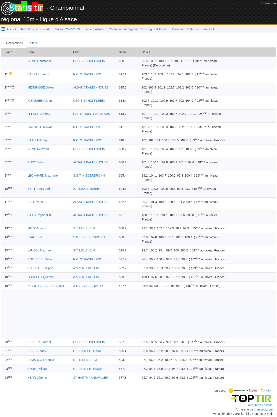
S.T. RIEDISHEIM (85, 360)
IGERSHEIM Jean (39, 100)
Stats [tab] (33, 43)
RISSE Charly (36, 351)
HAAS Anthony (37, 140)
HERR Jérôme (37, 377)
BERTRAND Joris (39, 188)
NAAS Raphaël (37, 215)
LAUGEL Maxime (39, 250)
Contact (266, 390)
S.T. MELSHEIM (84, 228)
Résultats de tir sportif (35, 29)
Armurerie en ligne (260, 405)
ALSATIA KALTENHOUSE (90, 87)
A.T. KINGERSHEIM (86, 188)
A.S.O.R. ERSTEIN (86, 268)
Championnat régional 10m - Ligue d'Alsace (138, 29)
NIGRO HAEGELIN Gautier (45, 286)
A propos (219, 390)
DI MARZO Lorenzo (40, 360)
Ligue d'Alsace (94, 29)
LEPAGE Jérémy (38, 114)
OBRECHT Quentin (40, 277)
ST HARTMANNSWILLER (90, 377)
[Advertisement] (181, 11)
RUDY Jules (35, 162)
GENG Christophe (39, 61)
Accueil (11, 29)
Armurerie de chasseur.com (254, 409)
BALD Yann (35, 202)
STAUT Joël (35, 237)
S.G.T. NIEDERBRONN (89, 175)
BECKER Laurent (39, 342)
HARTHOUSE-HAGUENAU (91, 114)
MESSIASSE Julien (40, 87)
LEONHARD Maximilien (43, 175)
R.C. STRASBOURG (87, 74)
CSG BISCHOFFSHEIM (89, 61)
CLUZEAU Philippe (40, 268)
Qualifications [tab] (14, 43)
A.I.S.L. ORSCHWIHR (88, 286)
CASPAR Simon (38, 74)
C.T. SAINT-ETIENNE (87, 351)
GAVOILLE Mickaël (40, 127)
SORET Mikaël (37, 368)
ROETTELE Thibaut (40, 259)
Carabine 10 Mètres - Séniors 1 (193, 29)
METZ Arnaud (36, 228)
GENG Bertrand (38, 149)
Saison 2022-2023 (67, 29)
